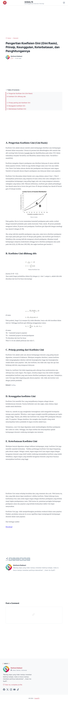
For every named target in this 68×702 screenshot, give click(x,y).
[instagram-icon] (11, 690)
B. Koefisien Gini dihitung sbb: (16, 96)
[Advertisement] (34, 21)
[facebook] (10, 559)
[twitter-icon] (7, 690)
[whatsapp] (17, 559)
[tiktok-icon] (18, 690)
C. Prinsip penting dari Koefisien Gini (18, 103)
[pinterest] (24, 559)
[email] (28, 559)
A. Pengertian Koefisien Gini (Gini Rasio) (20, 93)
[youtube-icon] (14, 690)
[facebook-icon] (4, 690)
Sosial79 (29, 2)
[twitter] (14, 559)
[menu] (5, 2)
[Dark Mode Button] (64, 3)
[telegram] (21, 559)
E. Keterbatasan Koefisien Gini (16, 109)
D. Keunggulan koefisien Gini (16, 106)
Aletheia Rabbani (16, 668)
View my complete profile (12, 685)
